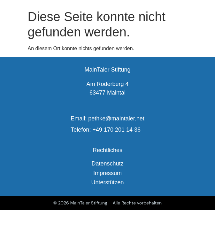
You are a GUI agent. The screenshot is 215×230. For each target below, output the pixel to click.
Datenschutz (107, 163)
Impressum (107, 173)
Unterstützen (107, 182)
